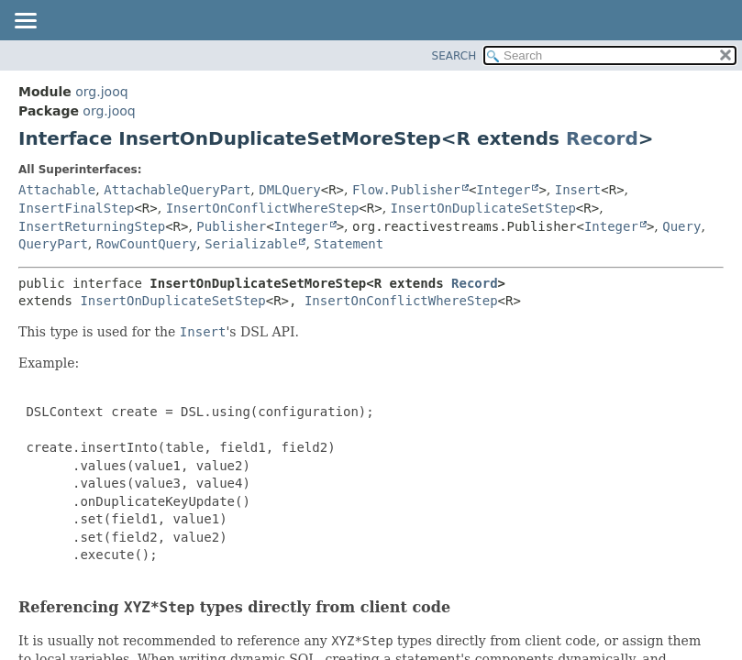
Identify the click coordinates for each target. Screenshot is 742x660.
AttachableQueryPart (177, 189)
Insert (578, 189)
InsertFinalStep (76, 208)
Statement (348, 243)
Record (602, 138)
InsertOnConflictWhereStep (263, 208)
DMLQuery (289, 189)
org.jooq (101, 91)
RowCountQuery (146, 243)
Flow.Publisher (406, 189)
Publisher (231, 226)
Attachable (56, 189)
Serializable (251, 243)
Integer (503, 189)
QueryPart (53, 243)
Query (681, 226)
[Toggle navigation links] (24, 22)
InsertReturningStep (91, 226)
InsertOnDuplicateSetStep (483, 208)
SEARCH (454, 56)
